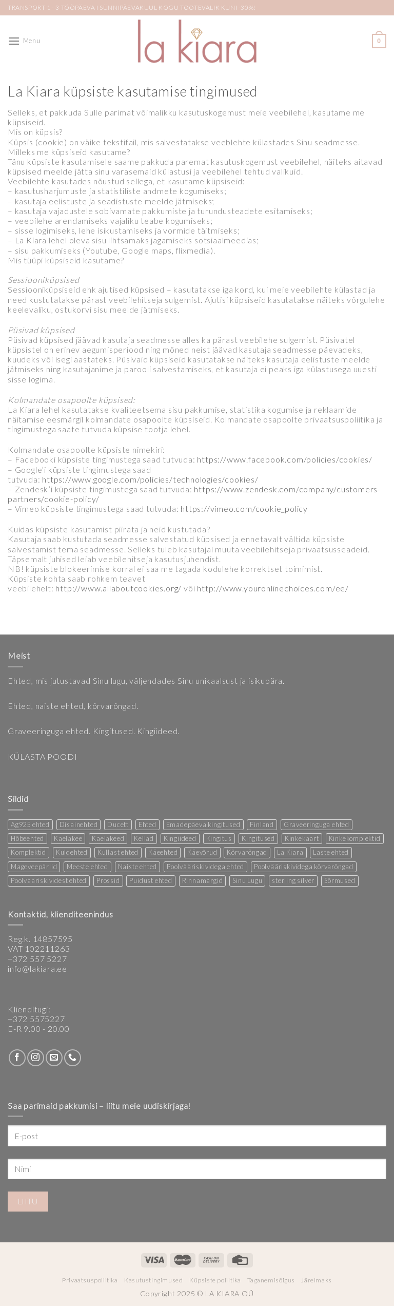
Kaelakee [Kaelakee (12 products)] (68, 838)
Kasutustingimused (153, 1280)
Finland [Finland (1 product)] (262, 824)
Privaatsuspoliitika (90, 1280)
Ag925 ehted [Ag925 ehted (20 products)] (30, 824)
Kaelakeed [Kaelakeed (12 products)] (108, 838)
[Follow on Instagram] (35, 1057)
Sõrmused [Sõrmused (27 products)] (339, 880)
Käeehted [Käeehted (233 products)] (163, 852)
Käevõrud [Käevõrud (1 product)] (202, 852)
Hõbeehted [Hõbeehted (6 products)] (27, 838)
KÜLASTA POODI (42, 756)
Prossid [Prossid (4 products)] (108, 880)
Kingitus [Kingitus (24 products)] (219, 838)
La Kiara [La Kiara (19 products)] (290, 852)
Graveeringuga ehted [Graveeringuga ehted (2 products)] (316, 824)
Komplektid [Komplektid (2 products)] (28, 852)
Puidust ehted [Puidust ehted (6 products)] (150, 880)
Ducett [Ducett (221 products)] (118, 824)
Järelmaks (316, 1280)
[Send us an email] (54, 1057)
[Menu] (24, 40)
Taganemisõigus (271, 1280)
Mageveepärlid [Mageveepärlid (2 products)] (34, 866)
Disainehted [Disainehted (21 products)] (79, 824)
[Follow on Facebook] (17, 1057)
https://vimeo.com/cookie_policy (245, 508)
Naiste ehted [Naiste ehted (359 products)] (137, 866)
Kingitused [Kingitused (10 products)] (258, 838)
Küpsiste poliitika (215, 1280)
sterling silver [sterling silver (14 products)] (293, 880)
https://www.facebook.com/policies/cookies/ (284, 459)
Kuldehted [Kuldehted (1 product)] (72, 852)
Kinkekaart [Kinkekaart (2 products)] (302, 838)
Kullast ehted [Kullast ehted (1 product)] (118, 852)
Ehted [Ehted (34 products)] (147, 824)
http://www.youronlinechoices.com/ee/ (274, 588)
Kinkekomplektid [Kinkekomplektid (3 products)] (355, 838)
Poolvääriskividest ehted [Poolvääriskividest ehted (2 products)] (49, 880)
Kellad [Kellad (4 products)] (144, 838)
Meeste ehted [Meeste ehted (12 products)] (87, 866)
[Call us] (72, 1057)
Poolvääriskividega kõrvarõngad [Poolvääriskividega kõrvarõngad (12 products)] (303, 866)
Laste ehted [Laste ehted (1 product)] (331, 852)
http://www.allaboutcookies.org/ (118, 588)
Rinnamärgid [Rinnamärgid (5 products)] (202, 880)
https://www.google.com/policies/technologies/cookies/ (150, 479)
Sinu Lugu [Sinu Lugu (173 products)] (247, 880)
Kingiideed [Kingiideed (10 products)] (180, 838)
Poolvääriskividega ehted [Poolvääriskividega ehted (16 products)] (205, 866)
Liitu (28, 1201)
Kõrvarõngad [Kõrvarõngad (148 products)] (247, 852)
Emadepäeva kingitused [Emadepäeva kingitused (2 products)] (203, 824)
